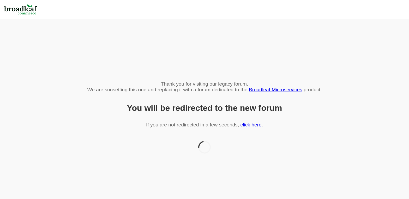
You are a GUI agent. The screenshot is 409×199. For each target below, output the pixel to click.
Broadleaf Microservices (275, 89)
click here (251, 124)
